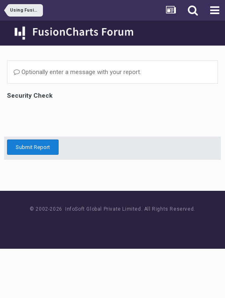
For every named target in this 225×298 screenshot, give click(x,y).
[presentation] (70, 117)
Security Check (29, 95)
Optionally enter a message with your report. (77, 72)
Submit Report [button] (33, 147)
